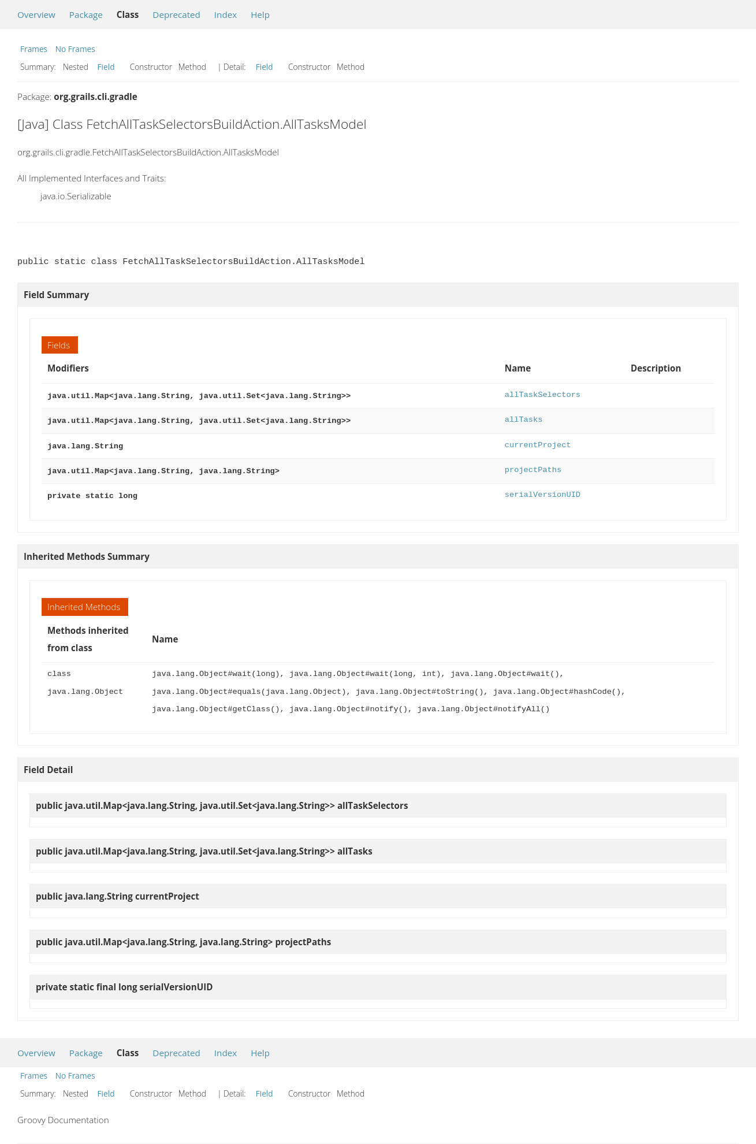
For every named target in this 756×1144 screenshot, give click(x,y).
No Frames (75, 48)
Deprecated (176, 14)
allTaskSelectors (542, 394)
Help (260, 14)
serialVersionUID (542, 490)
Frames (33, 48)
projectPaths (533, 466)
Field (106, 66)
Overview (36, 14)
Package (86, 14)
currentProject (538, 442)
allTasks (524, 418)
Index (225, 14)
